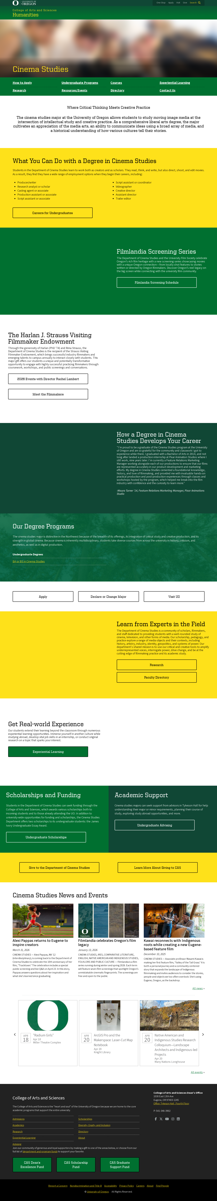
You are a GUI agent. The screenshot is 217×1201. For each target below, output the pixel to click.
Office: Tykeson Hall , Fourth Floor (171, 1103)
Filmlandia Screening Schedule (157, 282)
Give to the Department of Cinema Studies (59, 867)
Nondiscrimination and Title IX (86, 1186)
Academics (18, 1125)
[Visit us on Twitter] (161, 1119)
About (81, 1138)
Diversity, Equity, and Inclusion (94, 1125)
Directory (117, 90)
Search (193, 2)
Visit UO (174, 596)
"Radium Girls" (47, 1033)
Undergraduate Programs (80, 83)
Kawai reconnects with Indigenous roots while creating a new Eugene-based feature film (173, 945)
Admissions (18, 1119)
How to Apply (22, 83)
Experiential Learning (175, 83)
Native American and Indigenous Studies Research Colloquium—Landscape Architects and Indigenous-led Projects (169, 1033)
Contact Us (167, 90)
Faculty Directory (156, 677)
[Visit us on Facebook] (156, 1119)
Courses (116, 83)
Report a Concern (57, 1186)
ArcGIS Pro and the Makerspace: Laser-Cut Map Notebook (108, 1033)
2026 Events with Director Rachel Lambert (48, 379)
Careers (140, 1186)
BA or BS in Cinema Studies (29, 561)
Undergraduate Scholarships (46, 837)
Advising (17, 1144)
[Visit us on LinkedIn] (178, 1119)
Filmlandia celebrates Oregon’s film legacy (107, 943)
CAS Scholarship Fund (76, 1165)
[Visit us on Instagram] (173, 1119)
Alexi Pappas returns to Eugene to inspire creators (40, 943)
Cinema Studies (40, 68)
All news (198, 988)
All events (197, 1072)
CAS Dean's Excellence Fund (32, 1165)
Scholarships (85, 1119)
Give (185, 2)
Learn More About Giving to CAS (157, 867)
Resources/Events (74, 90)
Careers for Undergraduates (52, 213)
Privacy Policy (126, 1186)
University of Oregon (98, 1192)
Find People (162, 1186)
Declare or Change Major (108, 596)
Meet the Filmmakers (48, 394)
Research (19, 90)
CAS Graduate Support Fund (120, 1165)
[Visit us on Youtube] (167, 1119)
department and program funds (40, 1151)
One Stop (161, 2)
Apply (171, 2)
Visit (178, 2)
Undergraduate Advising (154, 825)
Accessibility (110, 1186)
